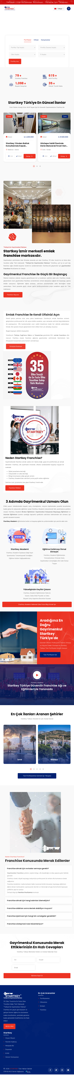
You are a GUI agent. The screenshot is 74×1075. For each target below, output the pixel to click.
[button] (58, 8)
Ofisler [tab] (36, 40)
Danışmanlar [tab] (45, 40)
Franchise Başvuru (19, 295)
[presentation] (51, 968)
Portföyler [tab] (27, 40)
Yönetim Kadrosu (10, 1042)
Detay (29, 156)
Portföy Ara (15, 61)
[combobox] (22, 47)
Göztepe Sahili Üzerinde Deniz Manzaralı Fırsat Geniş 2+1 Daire (54, 146)
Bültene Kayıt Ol (37, 976)
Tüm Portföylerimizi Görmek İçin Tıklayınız (37, 776)
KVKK (6, 1054)
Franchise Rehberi (20, 488)
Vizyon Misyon (9, 1039)
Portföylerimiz (44, 999)
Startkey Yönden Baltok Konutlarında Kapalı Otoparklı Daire (17, 146)
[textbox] (22, 47)
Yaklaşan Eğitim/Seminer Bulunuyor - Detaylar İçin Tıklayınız (37, 1)
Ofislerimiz (42, 1003)
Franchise (42, 1010)
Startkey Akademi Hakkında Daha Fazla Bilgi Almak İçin (37, 604)
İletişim (41, 1006)
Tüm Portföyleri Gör (50, 655)
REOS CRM (9, 1027)
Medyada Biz (8, 1046)
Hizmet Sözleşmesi (11, 1057)
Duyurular (7, 1050)
